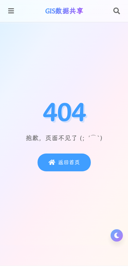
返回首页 (64, 162)
